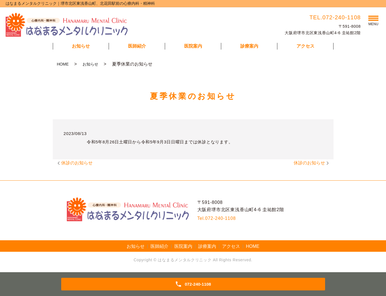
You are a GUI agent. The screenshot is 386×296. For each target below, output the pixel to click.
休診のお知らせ (77, 162)
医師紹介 (137, 46)
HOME (63, 64)
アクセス (305, 46)
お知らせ (81, 46)
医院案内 (193, 46)
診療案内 (249, 46)
